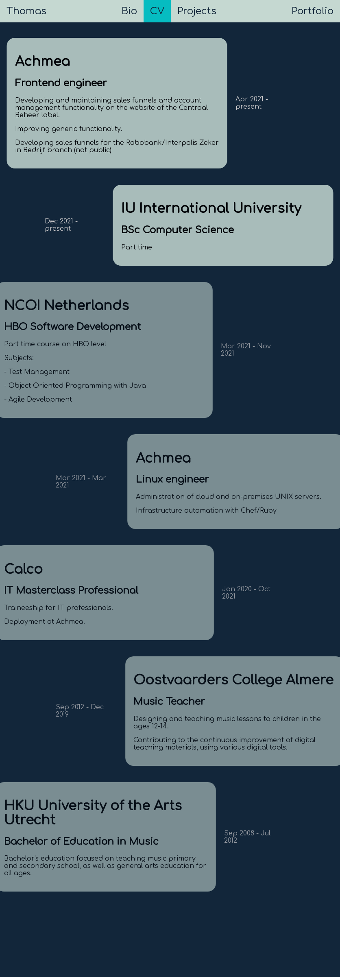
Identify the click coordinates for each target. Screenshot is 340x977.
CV (157, 11)
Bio (129, 11)
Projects (196, 11)
